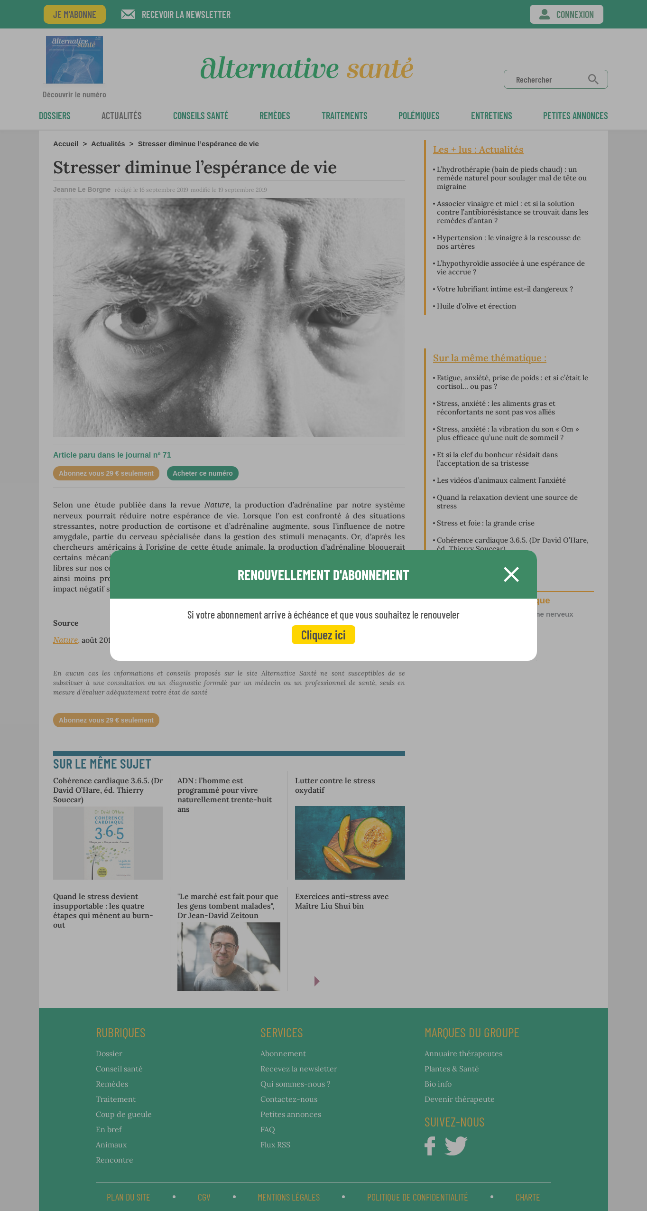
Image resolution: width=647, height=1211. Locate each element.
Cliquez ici (323, 634)
